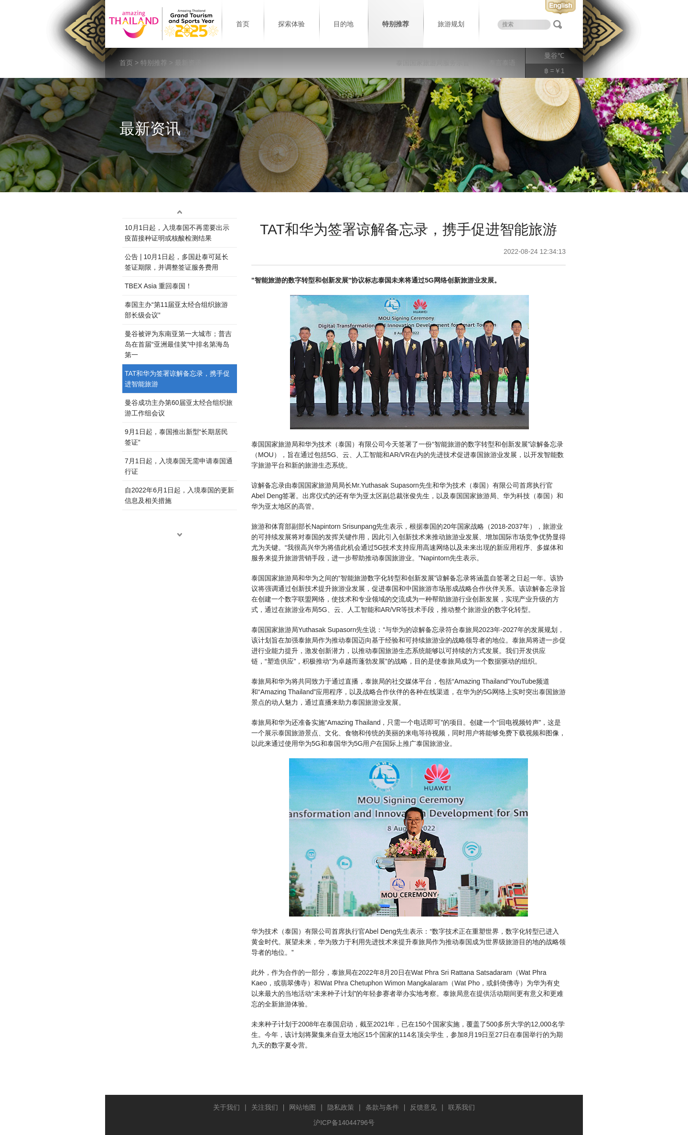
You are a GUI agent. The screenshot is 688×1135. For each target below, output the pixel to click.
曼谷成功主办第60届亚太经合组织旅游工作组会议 (179, 408)
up (179, 212)
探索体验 (291, 24)
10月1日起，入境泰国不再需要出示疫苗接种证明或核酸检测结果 (177, 233)
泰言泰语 (502, 62)
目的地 (343, 24)
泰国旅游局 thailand (162, 24)
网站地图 (302, 1107)
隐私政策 (340, 1107)
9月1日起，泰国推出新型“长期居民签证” (176, 437)
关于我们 (226, 1107)
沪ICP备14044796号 (344, 1122)
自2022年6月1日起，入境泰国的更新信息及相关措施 (179, 495)
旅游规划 (451, 24)
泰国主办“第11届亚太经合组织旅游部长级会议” (176, 310)
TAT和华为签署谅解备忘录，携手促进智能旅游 (177, 379)
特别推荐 (395, 24)
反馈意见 (423, 1107)
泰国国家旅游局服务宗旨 (433, 62)
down (179, 535)
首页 (242, 24)
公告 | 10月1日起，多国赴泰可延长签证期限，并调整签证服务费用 (176, 262)
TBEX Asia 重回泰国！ (158, 286)
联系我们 (461, 1107)
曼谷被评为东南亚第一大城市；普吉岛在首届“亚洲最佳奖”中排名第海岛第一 (178, 344)
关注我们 (264, 1107)
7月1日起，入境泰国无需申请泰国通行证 (179, 466)
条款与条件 (382, 1107)
